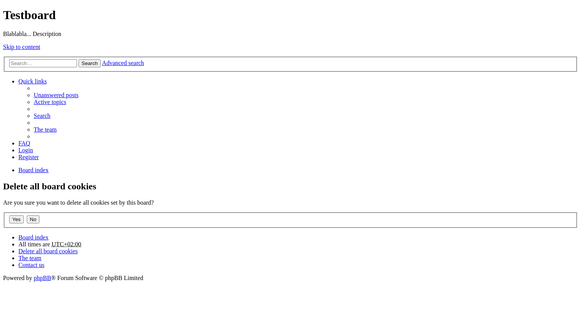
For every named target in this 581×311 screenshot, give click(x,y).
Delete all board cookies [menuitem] (48, 251)
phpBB (42, 278)
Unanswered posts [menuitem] (56, 95)
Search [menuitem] (42, 115)
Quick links (32, 81)
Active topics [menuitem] (50, 102)
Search (90, 63)
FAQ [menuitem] (24, 143)
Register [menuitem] (28, 157)
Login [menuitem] (25, 150)
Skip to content (21, 47)
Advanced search (123, 63)
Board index (33, 237)
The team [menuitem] (45, 129)
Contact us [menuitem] (31, 265)
